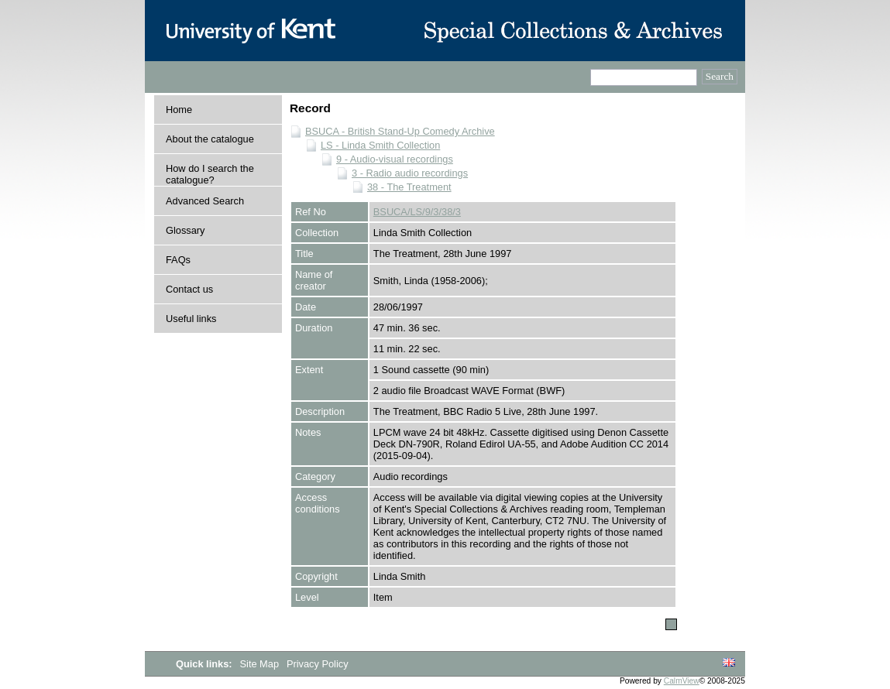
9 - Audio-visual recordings (394, 159)
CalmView (681, 681)
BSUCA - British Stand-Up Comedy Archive (400, 131)
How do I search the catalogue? (210, 174)
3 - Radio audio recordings (410, 173)
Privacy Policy (318, 664)
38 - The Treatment (409, 187)
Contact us (189, 289)
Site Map (261, 664)
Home (179, 109)
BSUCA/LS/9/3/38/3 (417, 212)
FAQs (178, 260)
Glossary (185, 230)
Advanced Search (205, 201)
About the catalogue (210, 139)
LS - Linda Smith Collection (380, 145)
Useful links (191, 318)
